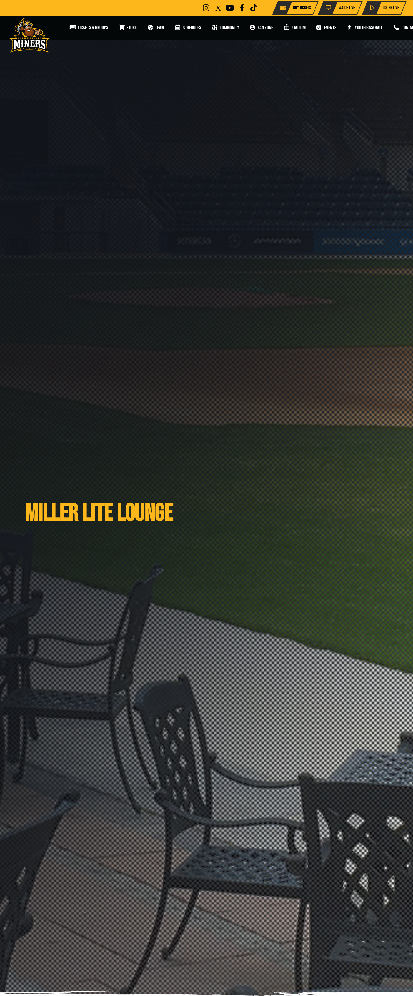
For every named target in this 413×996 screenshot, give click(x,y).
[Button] (206, 7)
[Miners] (29, 35)
